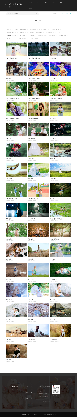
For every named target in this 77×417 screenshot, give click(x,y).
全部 (8, 29)
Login (55, 414)
